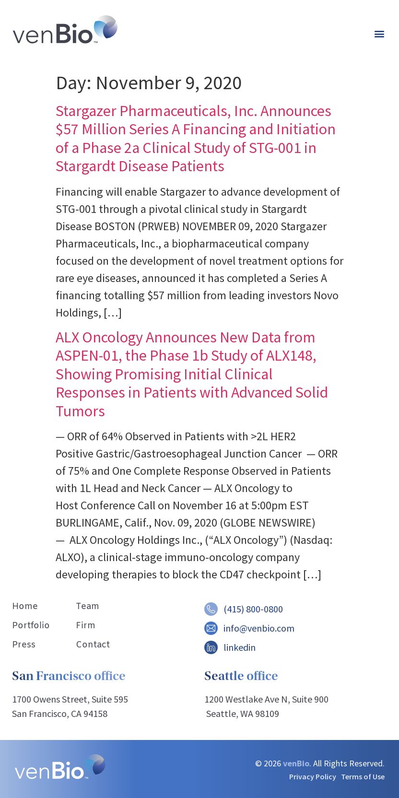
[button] (379, 34)
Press (23, 645)
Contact (93, 645)
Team (87, 606)
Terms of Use (363, 776)
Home (25, 606)
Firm (85, 626)
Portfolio (31, 626)
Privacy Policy (312, 776)
